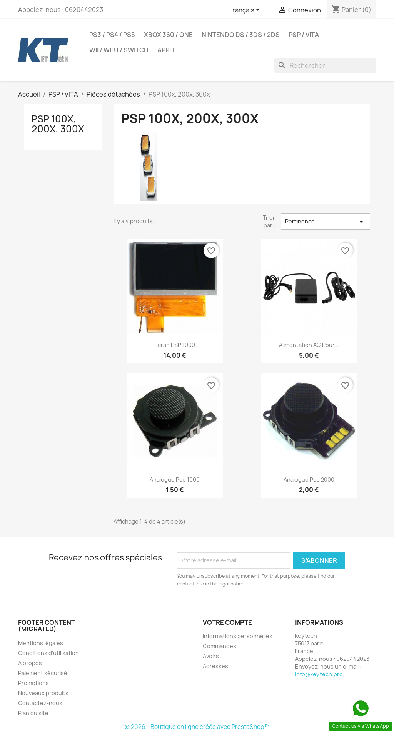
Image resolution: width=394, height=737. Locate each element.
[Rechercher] (325, 65)
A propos (30, 663)
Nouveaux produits (43, 693)
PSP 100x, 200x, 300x (58, 123)
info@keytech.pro (319, 674)
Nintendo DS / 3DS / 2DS (241, 34)
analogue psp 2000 (309, 479)
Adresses (215, 666)
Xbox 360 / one (168, 34)
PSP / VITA (304, 34)
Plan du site (33, 713)
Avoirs (211, 656)
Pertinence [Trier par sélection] (325, 221)
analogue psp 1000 (175, 479)
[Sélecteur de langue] (245, 10)
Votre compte (227, 622)
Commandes (219, 646)
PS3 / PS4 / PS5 (112, 34)
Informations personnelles (237, 636)
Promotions (33, 683)
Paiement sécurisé (42, 673)
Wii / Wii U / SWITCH (119, 50)
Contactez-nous (40, 703)
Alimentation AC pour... (309, 344)
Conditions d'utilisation (48, 653)
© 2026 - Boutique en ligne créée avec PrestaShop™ (197, 727)
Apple (167, 50)
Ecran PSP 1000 (174, 344)
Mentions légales (40, 643)
